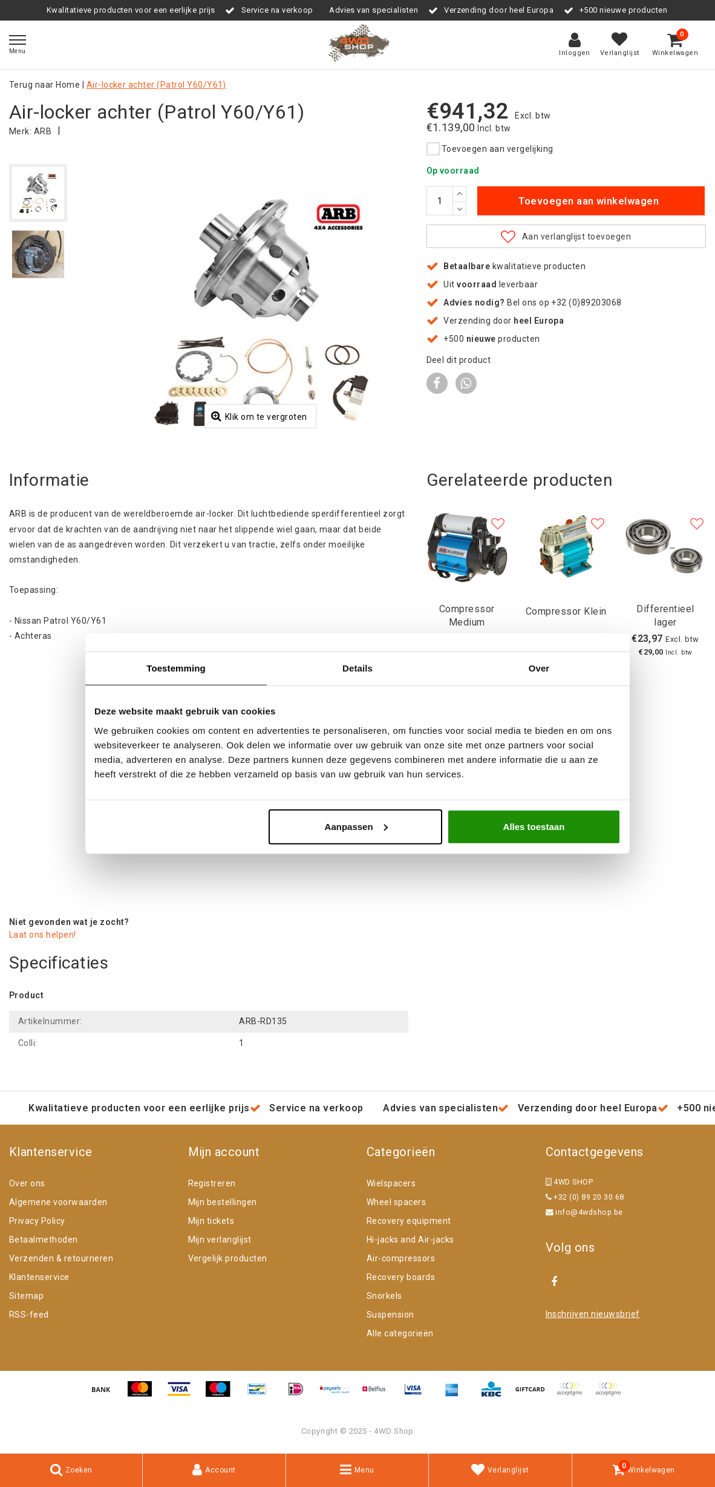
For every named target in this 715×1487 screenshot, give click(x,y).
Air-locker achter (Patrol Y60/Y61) (156, 85)
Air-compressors (401, 1258)
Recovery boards (401, 1277)
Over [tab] (539, 668)
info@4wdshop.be (584, 1212)
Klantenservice (39, 1277)
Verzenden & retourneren (61, 1258)
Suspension (390, 1314)
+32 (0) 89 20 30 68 (585, 1196)
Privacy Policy (37, 1221)
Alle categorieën (400, 1333)
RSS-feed (29, 1314)
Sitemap (26, 1296)
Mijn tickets (211, 1221)
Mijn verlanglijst (220, 1239)
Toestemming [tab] (176, 668)
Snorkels (384, 1296)
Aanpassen (356, 826)
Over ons (27, 1183)
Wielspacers (391, 1183)
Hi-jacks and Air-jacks (410, 1239)
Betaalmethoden (43, 1239)
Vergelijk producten (227, 1258)
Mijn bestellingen (222, 1202)
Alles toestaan (534, 826)
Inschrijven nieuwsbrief (593, 1314)
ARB (42, 131)
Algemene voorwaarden (58, 1202)
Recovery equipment (409, 1221)
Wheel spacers (396, 1202)
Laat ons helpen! (42, 935)
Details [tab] (357, 668)
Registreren (212, 1183)
